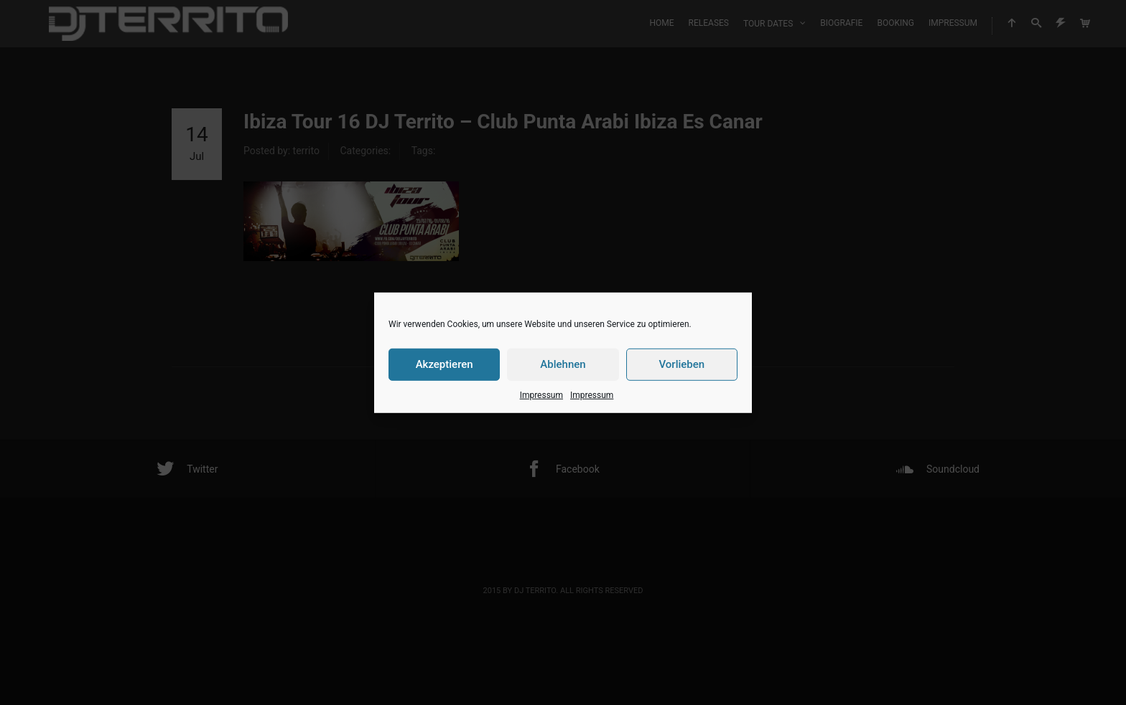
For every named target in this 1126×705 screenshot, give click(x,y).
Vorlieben (681, 364)
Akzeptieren (444, 364)
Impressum (541, 394)
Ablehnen (562, 364)
